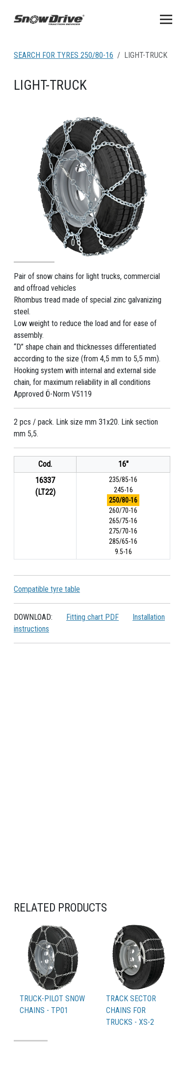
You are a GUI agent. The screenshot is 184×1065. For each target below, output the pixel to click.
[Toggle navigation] (166, 19)
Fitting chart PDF (92, 617)
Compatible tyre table (47, 589)
